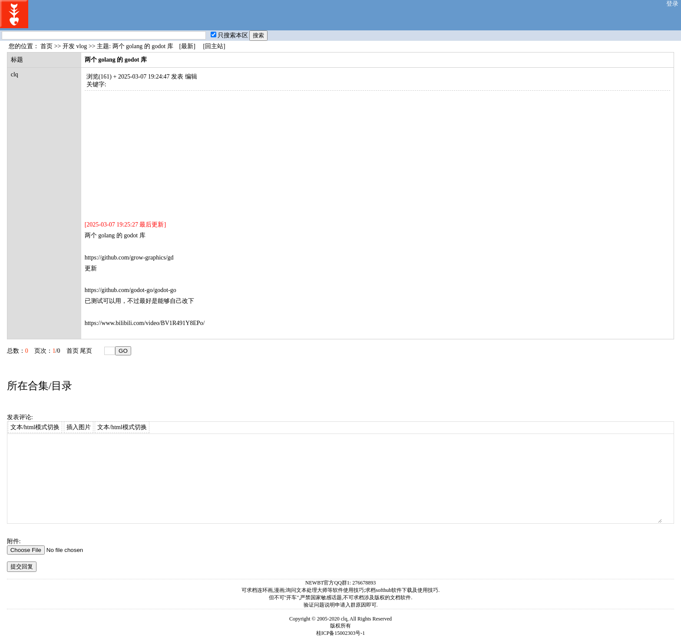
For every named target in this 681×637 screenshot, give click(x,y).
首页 (46, 46)
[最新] (187, 46)
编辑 (191, 76)
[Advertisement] (345, 151)
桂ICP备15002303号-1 (340, 633)
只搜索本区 (229, 35)
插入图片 (78, 427)
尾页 (86, 351)
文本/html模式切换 (35, 427)
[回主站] (214, 46)
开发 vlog (75, 46)
